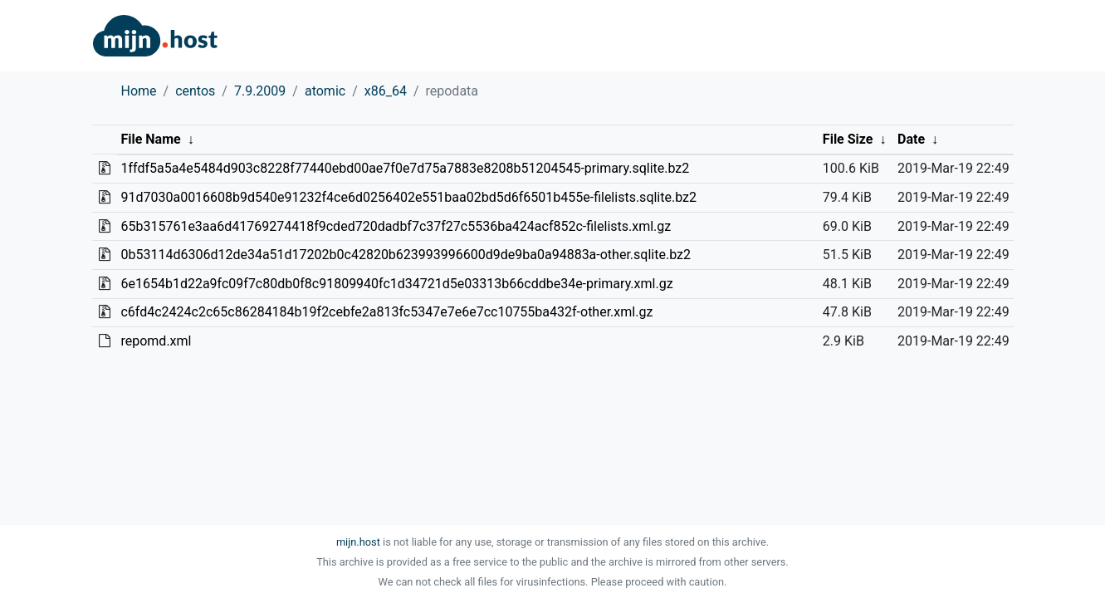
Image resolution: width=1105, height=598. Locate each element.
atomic (325, 91)
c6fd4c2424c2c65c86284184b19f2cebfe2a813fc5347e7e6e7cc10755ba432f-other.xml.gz (386, 312)
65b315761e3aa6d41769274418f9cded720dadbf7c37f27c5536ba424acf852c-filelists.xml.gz (395, 226)
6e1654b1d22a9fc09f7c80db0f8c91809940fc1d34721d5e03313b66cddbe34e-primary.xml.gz (396, 284)
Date (911, 139)
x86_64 (385, 91)
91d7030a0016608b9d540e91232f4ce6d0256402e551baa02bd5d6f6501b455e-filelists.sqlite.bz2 (408, 197)
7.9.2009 (260, 91)
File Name (150, 139)
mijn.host (358, 542)
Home (139, 91)
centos (195, 91)
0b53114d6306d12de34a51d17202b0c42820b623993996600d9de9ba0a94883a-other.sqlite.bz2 (405, 254)
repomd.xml (155, 341)
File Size (848, 139)
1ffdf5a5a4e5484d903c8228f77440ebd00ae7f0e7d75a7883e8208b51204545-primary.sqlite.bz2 (404, 168)
